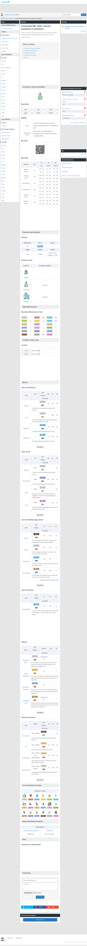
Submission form (40, 920)
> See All (82, 31)
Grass (3, 74)
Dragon (3, 106)
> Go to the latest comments (77, 122)
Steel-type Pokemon (67, 92)
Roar (26, 492)
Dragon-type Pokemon (68, 115)
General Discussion (6, 28)
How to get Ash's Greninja (30, 830)
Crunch (26, 538)
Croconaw (26, 289)
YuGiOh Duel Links (67, 167)
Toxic (26, 505)
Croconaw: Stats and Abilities (32, 48)
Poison (3, 83)
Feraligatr (26, 301)
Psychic (3, 93)
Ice (2, 77)
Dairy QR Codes (49, 834)
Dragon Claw (26, 481)
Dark (2, 109)
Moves (26, 57)
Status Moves (5, 139)
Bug (2, 96)
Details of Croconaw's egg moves (49, 580)
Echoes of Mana (66, 163)
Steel (2, 113)
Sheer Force (27, 132)
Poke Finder (4, 48)
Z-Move (3, 51)
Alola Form (49, 830)
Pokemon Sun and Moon (12, 14)
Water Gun (26, 428)
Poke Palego (5, 45)
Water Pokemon (6, 67)
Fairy (2, 116)
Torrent (27, 125)
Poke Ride (4, 41)
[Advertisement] (43, 8)
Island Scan (30, 834)
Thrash (26, 549)
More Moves (40, 447)
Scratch (26, 406)
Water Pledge (26, 609)
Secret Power (26, 770)
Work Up (26, 470)
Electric (3, 70)
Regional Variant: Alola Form (9, 38)
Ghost (3, 103)
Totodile (26, 277)
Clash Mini (65, 171)
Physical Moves (5, 132)
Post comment (40, 898)
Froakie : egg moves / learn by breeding (70, 100)
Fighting (3, 80)
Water (3, 152)
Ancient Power (26, 573)
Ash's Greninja (66, 108)
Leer (26, 417)
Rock (2, 100)
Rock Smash (26, 757)
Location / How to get (30, 55)
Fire (2, 64)
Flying (3, 90)
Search (84, 14)
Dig (26, 746)
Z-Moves (3, 126)
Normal (3, 61)
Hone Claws (26, 735)
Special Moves (5, 135)
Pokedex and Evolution (30, 50)
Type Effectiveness (29, 53)
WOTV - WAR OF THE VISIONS (71, 175)
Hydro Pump (26, 561)
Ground (3, 87)
